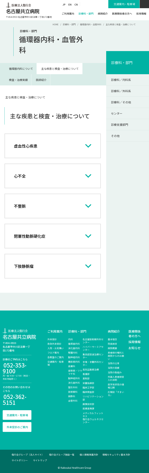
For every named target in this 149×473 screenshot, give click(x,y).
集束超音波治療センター (93, 356)
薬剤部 (86, 378)
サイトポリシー (20, 460)
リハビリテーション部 (93, 398)
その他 (115, 136)
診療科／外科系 (121, 91)
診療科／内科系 (121, 80)
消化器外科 (74, 382)
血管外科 (72, 400)
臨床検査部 (88, 392)
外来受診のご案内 (17, 427)
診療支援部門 (119, 124)
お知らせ (134, 348)
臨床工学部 (88, 387)
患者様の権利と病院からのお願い (116, 356)
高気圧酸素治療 (91, 369)
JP (63, 4)
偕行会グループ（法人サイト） (28, 454)
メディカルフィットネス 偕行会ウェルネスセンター (93, 417)
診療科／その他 (121, 102)
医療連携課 (88, 408)
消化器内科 (74, 348)
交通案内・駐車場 (17, 415)
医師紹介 (41, 80)
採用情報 (134, 342)
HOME (56, 24)
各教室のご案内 (55, 357)
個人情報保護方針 (89, 454)
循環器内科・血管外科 (90, 24)
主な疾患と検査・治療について (60, 68)
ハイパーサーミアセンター (93, 348)
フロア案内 (53, 352)
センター (116, 113)
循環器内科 (74, 343)
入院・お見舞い (55, 348)
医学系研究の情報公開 (116, 386)
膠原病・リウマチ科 (75, 372)
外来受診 (52, 339)
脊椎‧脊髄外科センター (93, 363)
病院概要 (112, 348)
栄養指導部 (88, 383)
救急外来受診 (54, 343)
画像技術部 (88, 404)
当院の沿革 (113, 363)
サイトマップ (40, 460)
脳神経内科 (74, 357)
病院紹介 (114, 331)
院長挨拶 (112, 343)
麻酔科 (71, 396)
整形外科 (72, 387)
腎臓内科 (72, 352)
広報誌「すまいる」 (116, 393)
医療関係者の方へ (134, 333)
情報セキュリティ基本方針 (116, 454)
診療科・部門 (69, 24)
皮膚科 (71, 366)
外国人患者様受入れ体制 (116, 378)
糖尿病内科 (74, 361)
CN (76, 4)
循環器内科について (21, 68)
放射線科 (72, 391)
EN (70, 4)
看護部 (86, 374)
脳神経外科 (74, 378)
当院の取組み (115, 372)
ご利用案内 (55, 331)
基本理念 (112, 339)
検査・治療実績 (18, 80)
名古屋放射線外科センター (93, 341)
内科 (70, 339)
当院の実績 (113, 367)
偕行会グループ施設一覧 (61, 454)
